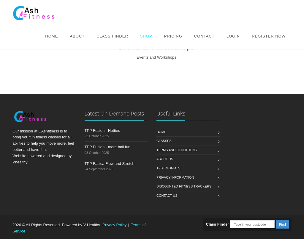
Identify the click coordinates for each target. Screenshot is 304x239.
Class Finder (112, 36)
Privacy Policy (114, 225)
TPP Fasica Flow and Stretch (109, 163)
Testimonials (168, 168)
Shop (146, 36)
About (77, 36)
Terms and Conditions (176, 150)
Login (233, 36)
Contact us (167, 195)
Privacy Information (175, 177)
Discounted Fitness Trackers (183, 186)
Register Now (269, 36)
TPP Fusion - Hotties (102, 130)
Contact (204, 36)
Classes (164, 141)
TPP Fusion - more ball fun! (108, 147)
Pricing (173, 36)
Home (51, 36)
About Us (164, 159)
